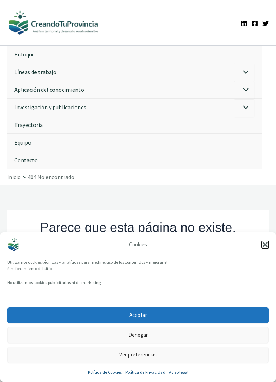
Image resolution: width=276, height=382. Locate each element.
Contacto (26, 160)
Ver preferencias (138, 354)
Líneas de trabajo (35, 72)
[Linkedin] (244, 23)
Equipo (22, 142)
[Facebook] (255, 23)
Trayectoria (28, 124)
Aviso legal (178, 372)
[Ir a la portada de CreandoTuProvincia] (53, 22)
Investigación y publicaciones (50, 107)
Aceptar (138, 314)
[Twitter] (265, 23)
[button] (265, 244)
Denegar (138, 334)
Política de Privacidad (145, 372)
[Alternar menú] (244, 72)
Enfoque (24, 54)
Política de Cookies (105, 372)
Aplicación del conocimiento (49, 89)
